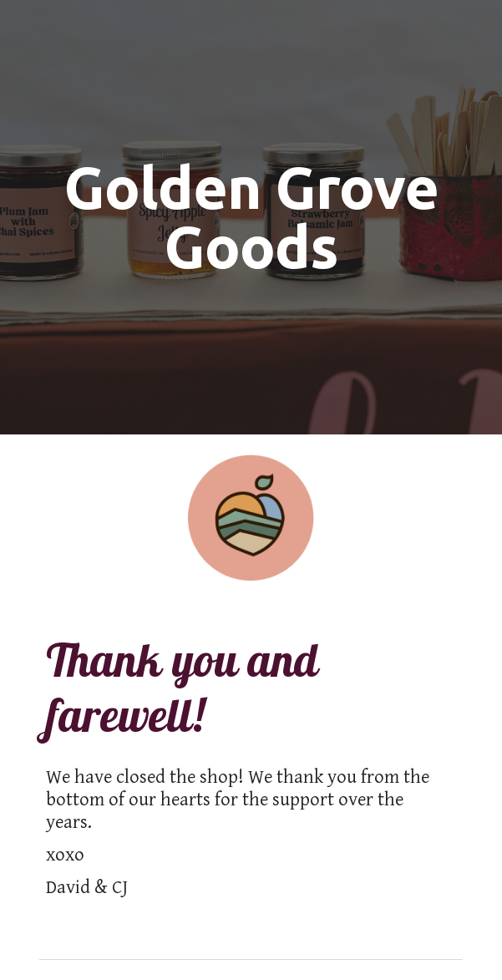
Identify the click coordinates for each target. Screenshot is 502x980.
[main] (251, 216)
